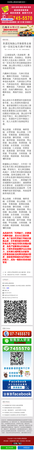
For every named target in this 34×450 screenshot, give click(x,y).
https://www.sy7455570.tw (10, 297)
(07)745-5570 (7, 293)
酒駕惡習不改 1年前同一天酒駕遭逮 (16, 274)
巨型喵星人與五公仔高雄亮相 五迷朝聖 (14, 412)
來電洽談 (26, 448)
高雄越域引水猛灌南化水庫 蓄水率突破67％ (15, 415)
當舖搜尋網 (12, 441)
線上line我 (8, 448)
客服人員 (6, 290)
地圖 (8, 288)
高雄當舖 (22, 441)
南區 (17, 441)
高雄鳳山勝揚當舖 (25, 49)
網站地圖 (28, 441)
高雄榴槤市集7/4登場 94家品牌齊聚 (13, 405)
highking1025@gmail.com (10, 295)
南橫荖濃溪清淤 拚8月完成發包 (12, 407)
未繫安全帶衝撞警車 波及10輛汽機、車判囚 (18, 272)
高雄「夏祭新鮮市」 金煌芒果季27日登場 (14, 410)
